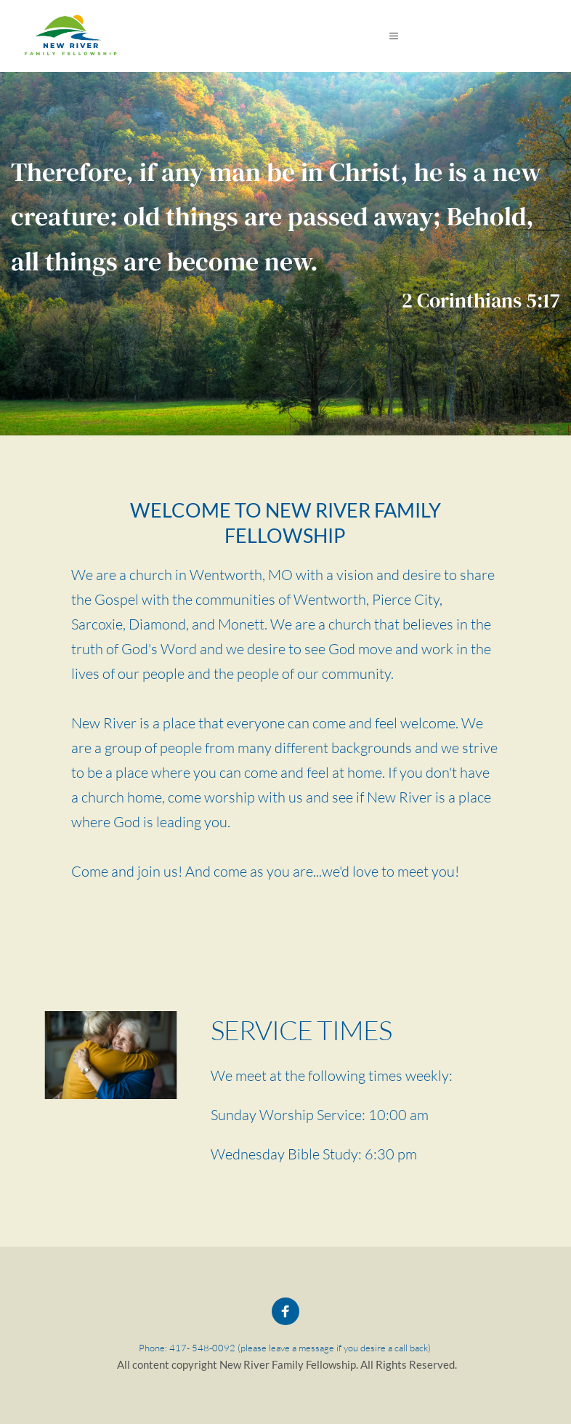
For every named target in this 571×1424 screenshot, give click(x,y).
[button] (397, 36)
